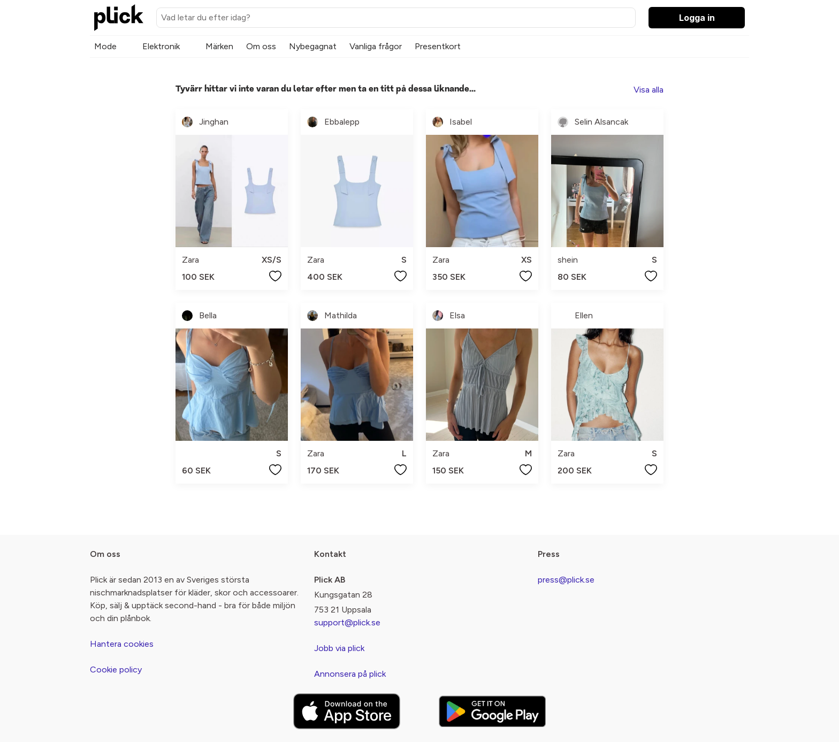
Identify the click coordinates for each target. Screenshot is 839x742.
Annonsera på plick (350, 674)
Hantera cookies (122, 644)
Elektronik (161, 46)
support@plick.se (347, 622)
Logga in (697, 17)
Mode (105, 46)
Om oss (261, 46)
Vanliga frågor (375, 46)
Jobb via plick (339, 648)
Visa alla (648, 90)
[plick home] (118, 17)
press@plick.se (566, 580)
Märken (219, 46)
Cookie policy (116, 669)
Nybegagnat (313, 46)
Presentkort (438, 46)
